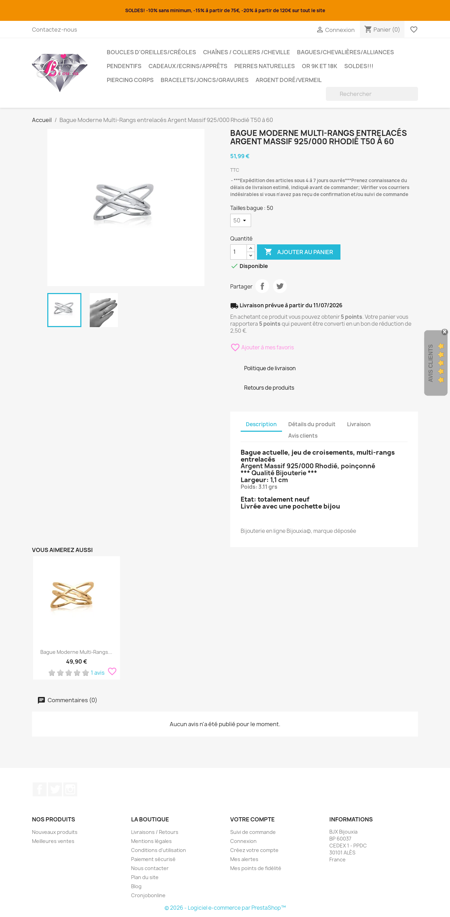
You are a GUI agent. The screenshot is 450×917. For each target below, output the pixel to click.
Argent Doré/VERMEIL (289, 80)
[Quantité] (238, 252)
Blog (136, 886)
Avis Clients (431, 363)
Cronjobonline (148, 895)
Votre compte (252, 819)
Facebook (40, 789)
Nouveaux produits (55, 832)
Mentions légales (151, 841)
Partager (262, 286)
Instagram (70, 789)
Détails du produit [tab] (312, 424)
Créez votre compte (254, 850)
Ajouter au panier (298, 252)
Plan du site (145, 877)
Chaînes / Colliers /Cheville (246, 52)
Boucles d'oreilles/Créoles (151, 52)
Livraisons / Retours (154, 832)
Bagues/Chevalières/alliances (345, 52)
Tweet (280, 286)
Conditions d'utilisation (158, 850)
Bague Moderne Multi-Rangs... (76, 652)
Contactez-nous (54, 29)
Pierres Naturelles (264, 66)
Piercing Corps (130, 80)
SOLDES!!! (358, 66)
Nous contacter (150, 868)
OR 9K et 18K (319, 66)
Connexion (243, 841)
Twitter (55, 789)
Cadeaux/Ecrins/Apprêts (187, 66)
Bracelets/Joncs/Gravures (205, 80)
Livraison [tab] (359, 424)
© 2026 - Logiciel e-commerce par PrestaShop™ (225, 907)
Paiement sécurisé (153, 859)
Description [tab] (261, 424)
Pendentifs (124, 66)
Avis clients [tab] (303, 435)
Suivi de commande (253, 832)
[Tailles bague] (240, 220)
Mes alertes (244, 859)
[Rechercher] (372, 94)
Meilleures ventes (53, 841)
